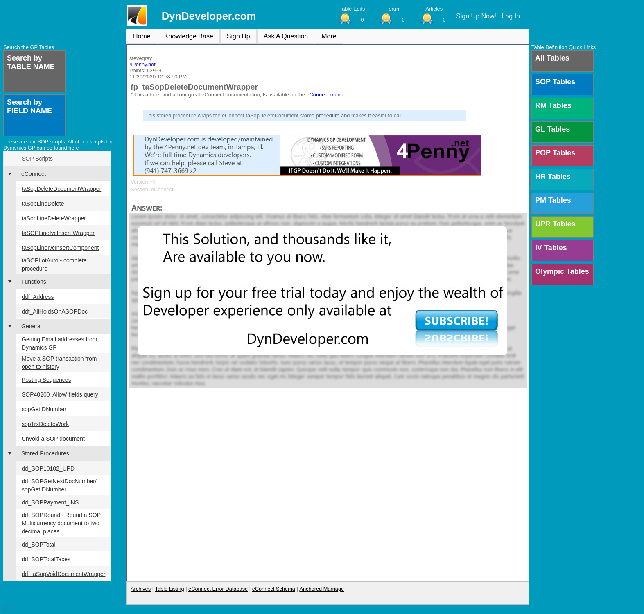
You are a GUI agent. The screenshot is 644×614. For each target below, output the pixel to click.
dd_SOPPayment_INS (50, 502)
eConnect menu (324, 95)
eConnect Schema (273, 589)
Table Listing (169, 589)
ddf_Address (38, 297)
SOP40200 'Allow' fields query (60, 394)
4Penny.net (142, 64)
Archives (141, 589)
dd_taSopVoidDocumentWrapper (63, 574)
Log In (511, 16)
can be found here (58, 148)
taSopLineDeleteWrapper (54, 218)
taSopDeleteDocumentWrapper (61, 189)
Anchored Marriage (321, 589)
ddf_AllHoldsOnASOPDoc (55, 311)
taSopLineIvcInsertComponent (60, 247)
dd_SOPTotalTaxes (46, 559)
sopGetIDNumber (44, 409)
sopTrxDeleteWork (45, 424)
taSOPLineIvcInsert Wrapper (58, 233)
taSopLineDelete (43, 203)
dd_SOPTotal (39, 544)
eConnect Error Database (218, 589)
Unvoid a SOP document (53, 438)
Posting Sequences (46, 379)
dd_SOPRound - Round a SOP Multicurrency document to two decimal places (61, 523)
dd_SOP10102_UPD (48, 468)
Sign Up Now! (476, 16)
